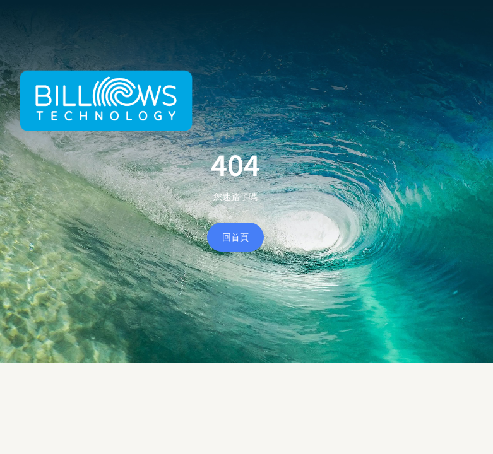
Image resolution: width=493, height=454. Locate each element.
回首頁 (235, 237)
